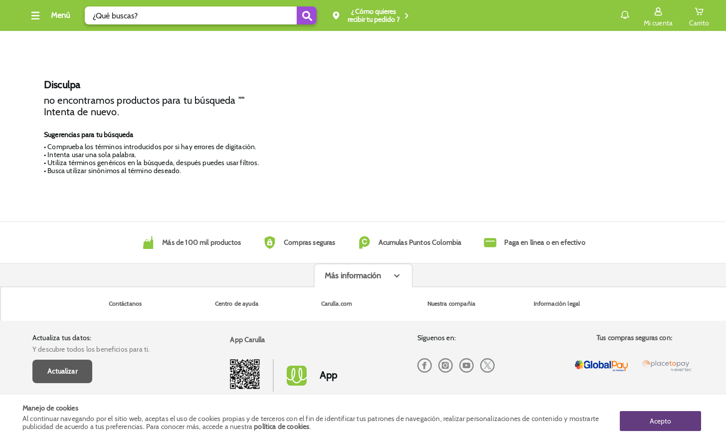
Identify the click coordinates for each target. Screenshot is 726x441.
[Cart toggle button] (677, 15)
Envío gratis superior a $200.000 (639, 41)
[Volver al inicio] (41, 18)
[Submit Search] (344, 15)
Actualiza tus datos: (61, 275)
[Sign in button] (635, 15)
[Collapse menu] (86, 15)
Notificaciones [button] (588, 14)
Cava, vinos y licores (65, 41)
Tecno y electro (140, 41)
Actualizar (62, 308)
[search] (238, 15)
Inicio (258, 42)
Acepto (660, 417)
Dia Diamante (206, 41)
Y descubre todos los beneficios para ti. (91, 287)
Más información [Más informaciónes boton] (353, 350)
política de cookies (281, 427)
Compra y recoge (549, 41)
